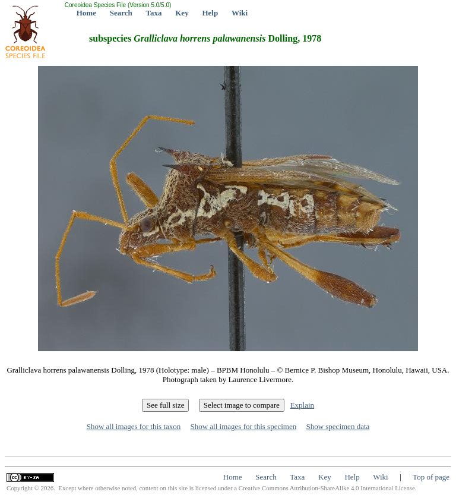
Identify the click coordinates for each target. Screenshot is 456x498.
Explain (302, 405)
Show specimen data (337, 426)
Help (210, 12)
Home (86, 12)
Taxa (154, 12)
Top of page (431, 476)
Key (181, 12)
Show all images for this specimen (243, 426)
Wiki (240, 12)
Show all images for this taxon (134, 426)
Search (121, 12)
